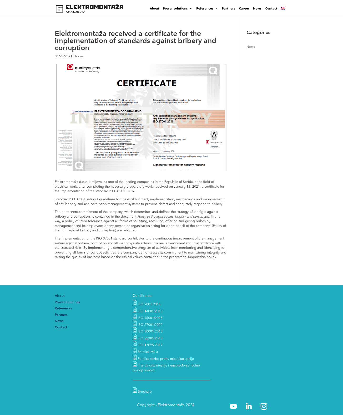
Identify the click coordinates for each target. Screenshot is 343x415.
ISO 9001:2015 (147, 304)
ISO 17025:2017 (147, 345)
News (257, 8)
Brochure (142, 391)
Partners (228, 8)
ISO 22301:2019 (147, 338)
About (154, 8)
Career (244, 8)
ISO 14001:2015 (147, 311)
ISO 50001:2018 (147, 331)
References (204, 8)
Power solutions (175, 8)
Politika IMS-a (148, 352)
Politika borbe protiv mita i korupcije (166, 359)
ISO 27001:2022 (147, 325)
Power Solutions (67, 302)
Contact (271, 8)
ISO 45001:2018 (147, 318)
